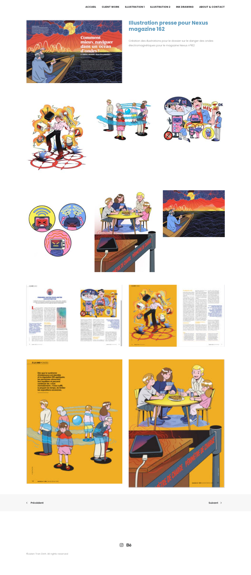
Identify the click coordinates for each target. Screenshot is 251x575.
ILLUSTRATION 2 (160, 7)
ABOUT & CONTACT (212, 7)
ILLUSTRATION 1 (135, 7)
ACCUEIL (90, 7)
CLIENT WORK (110, 7)
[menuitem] (92, 7)
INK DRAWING (185, 7)
